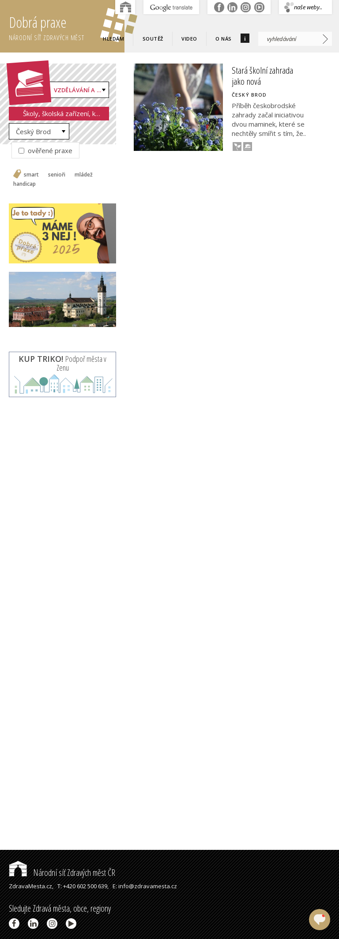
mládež (84, 174)
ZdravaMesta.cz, (31, 886)
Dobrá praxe (66, 26)
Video (189, 38)
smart (31, 174)
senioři (56, 174)
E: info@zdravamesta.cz (145, 886)
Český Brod (33, 131)
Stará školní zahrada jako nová (262, 75)
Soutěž (153, 38)
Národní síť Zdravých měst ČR (62, 873)
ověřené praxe (45, 150)
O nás (223, 38)
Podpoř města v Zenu (62, 363)
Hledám (113, 38)
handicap (24, 184)
